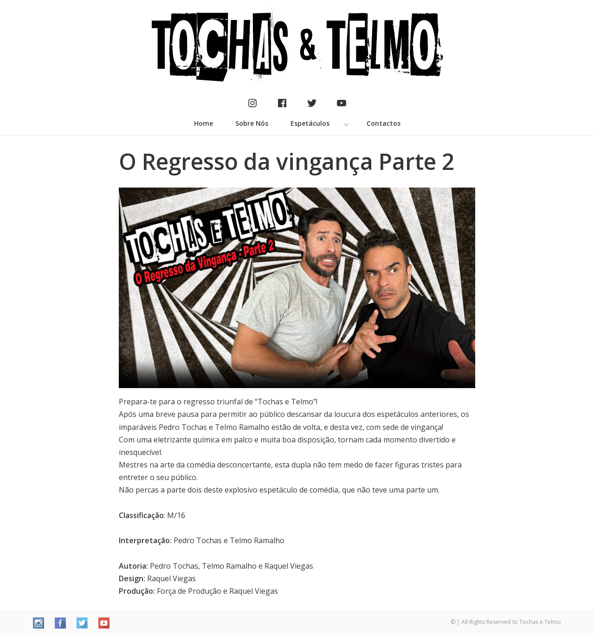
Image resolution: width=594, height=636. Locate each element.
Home (203, 123)
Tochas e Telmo (540, 622)
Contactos (383, 123)
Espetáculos (310, 123)
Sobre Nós (251, 123)
